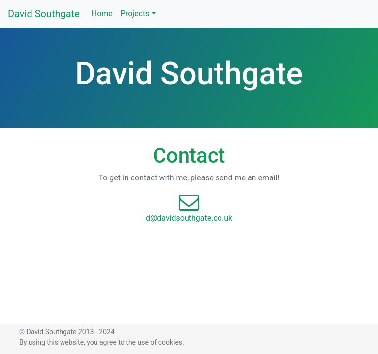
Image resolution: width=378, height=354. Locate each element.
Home (102, 12)
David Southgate (44, 14)
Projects (135, 13)
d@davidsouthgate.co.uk (189, 218)
